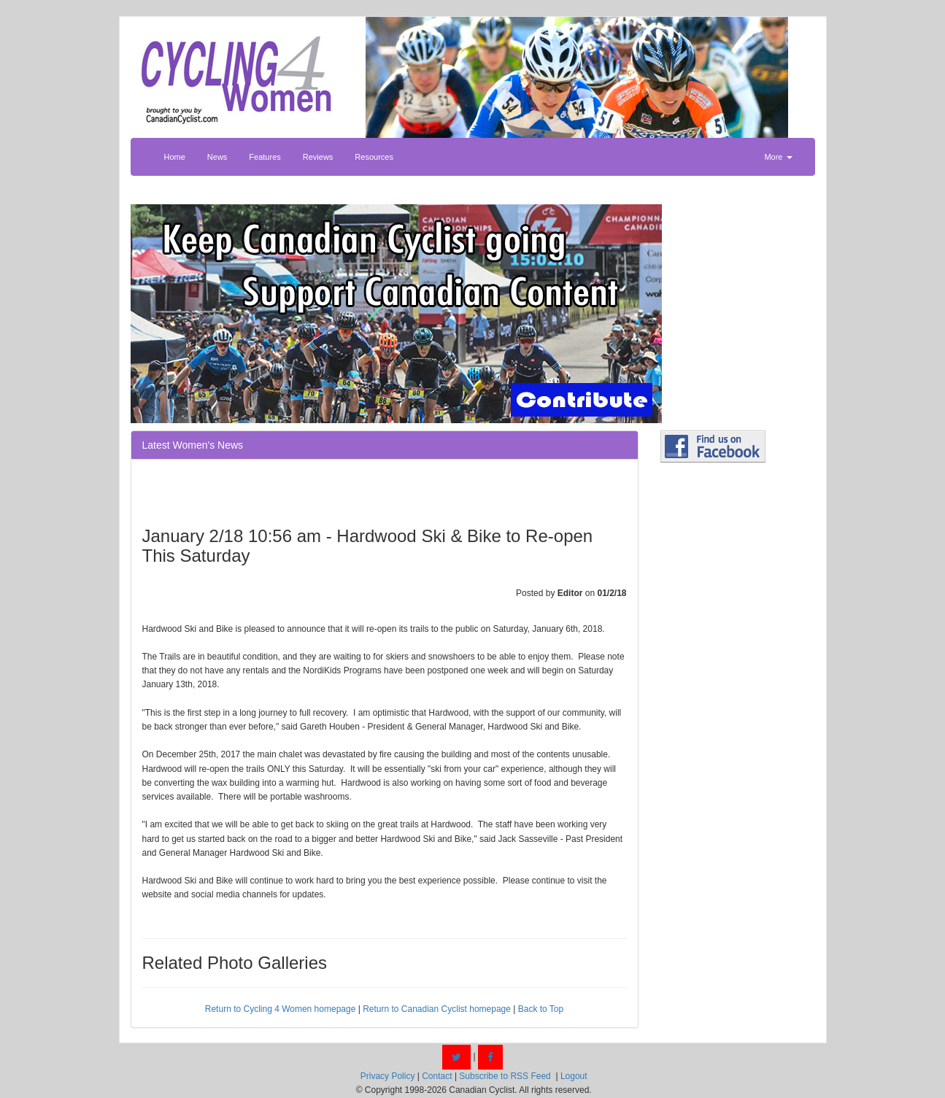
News (217, 156)
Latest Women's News (193, 445)
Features (264, 156)
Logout (573, 1076)
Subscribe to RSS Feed (504, 1076)
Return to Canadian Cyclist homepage (437, 1009)
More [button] (778, 156)
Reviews (318, 156)
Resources (374, 156)
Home (174, 156)
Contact (437, 1076)
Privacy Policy (387, 1076)
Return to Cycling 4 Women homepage (280, 1009)
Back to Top (540, 1009)
